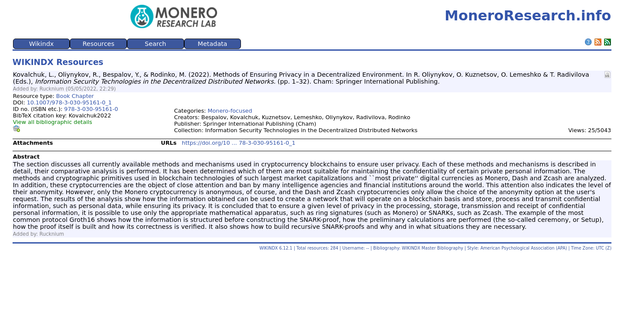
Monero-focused (230, 110)
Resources (98, 43)
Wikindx (41, 43)
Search (155, 43)
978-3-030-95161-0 (91, 109)
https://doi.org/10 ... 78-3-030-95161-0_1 (239, 143)
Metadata (212, 43)
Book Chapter (75, 96)
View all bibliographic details (52, 122)
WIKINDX (269, 248)
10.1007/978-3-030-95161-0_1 (69, 102)
